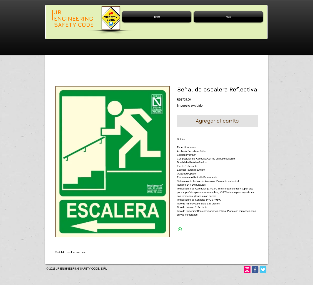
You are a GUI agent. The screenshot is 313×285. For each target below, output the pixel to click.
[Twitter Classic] (263, 269)
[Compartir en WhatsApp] (180, 229)
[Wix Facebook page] (255, 269)
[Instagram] (247, 269)
